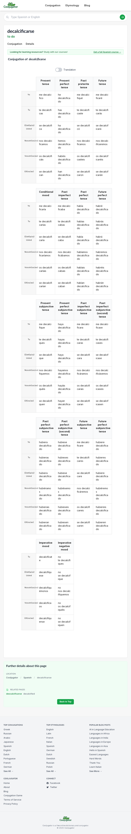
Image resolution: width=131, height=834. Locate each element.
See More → (95, 771)
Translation (69, 69)
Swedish (50, 758)
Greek (7, 729)
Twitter (51, 787)
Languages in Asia (98, 746)
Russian (7, 733)
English (7, 750)
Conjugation (52, 5)
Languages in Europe (100, 742)
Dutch (6, 754)
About (7, 787)
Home (7, 783)
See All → (8, 771)
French (7, 763)
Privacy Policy (11, 804)
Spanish (28, 677)
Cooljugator (12, 677)
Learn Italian (95, 767)
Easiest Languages (98, 754)
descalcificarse (20, 693)
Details (30, 43)
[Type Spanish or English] (65, 17)
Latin (48, 733)
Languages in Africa (99, 733)
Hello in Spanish (97, 750)
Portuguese (10, 758)
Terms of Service (12, 799)
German (8, 767)
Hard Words (95, 758)
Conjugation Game (13, 795)
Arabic (7, 738)
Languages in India (98, 738)
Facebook (53, 783)
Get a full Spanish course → (107, 52)
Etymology (72, 5)
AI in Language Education (102, 729)
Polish (49, 767)
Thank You (94, 763)
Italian (49, 742)
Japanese (9, 742)
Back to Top (65, 701)
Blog (87, 5)
